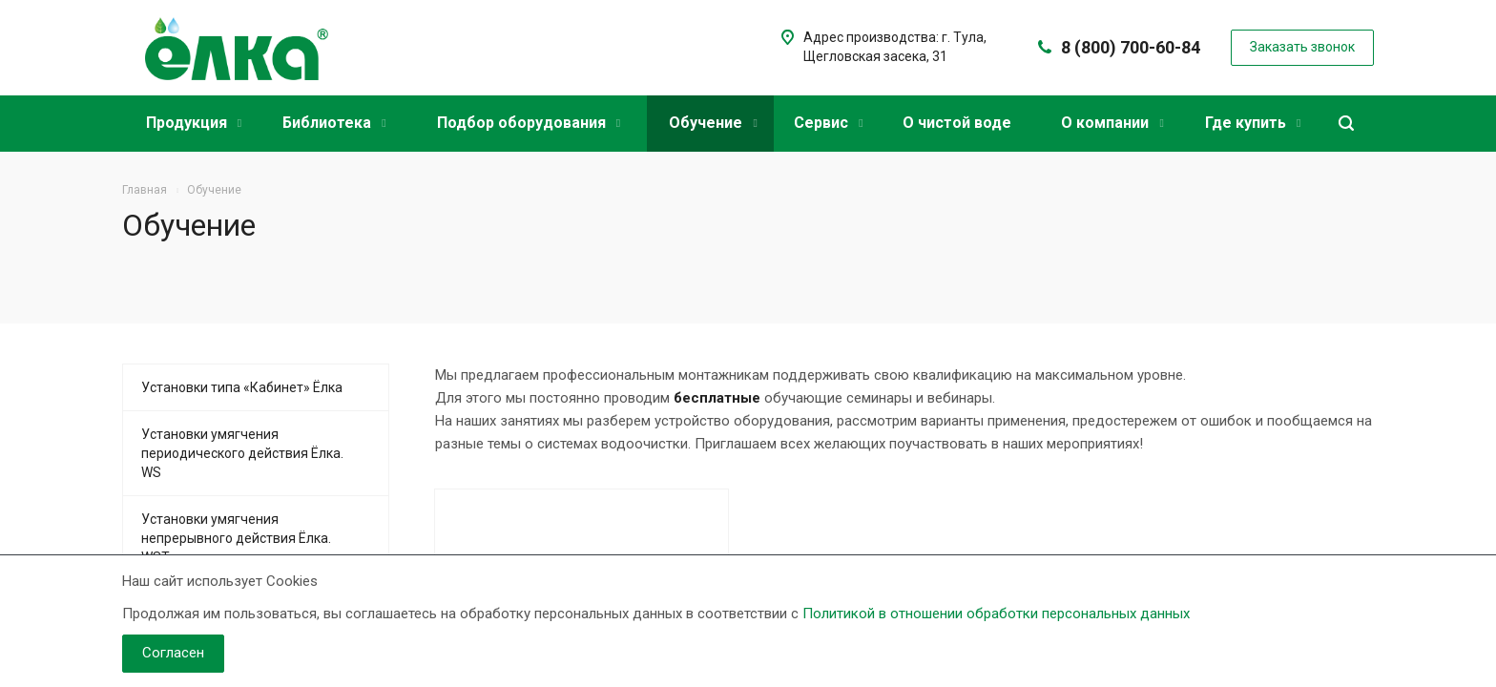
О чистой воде (957, 123)
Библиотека (333, 123)
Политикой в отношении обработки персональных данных (996, 613)
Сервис (828, 123)
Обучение (713, 123)
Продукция (193, 123)
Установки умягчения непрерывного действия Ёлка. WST (236, 538)
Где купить (1252, 123)
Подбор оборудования (528, 123)
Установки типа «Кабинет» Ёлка (242, 387)
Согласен (173, 652)
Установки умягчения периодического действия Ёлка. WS (242, 453)
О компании (1112, 123)
